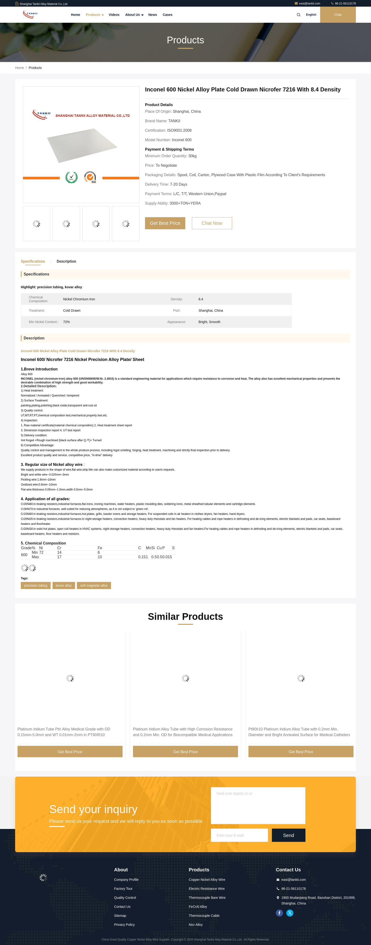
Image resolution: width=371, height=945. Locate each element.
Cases (167, 15)
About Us (134, 15)
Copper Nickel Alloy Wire (207, 880)
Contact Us (122, 907)
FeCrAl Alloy (198, 907)
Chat (338, 15)
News (152, 15)
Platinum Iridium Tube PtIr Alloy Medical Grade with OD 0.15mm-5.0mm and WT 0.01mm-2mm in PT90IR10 (64, 732)
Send (288, 835)
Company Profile (126, 880)
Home (75, 15)
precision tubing (35, 585)
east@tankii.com (307, 3)
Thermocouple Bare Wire (207, 898)
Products (94, 15)
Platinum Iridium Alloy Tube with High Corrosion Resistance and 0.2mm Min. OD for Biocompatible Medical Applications (183, 732)
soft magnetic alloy (94, 585)
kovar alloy (64, 585)
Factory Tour (123, 889)
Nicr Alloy (196, 925)
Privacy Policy (124, 925)
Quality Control (125, 898)
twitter (289, 913)
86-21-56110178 (343, 3)
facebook (279, 913)
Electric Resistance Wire (207, 889)
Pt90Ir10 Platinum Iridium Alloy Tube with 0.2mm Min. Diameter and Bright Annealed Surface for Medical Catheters (299, 732)
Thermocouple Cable (204, 916)
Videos (114, 15)
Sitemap (120, 916)
